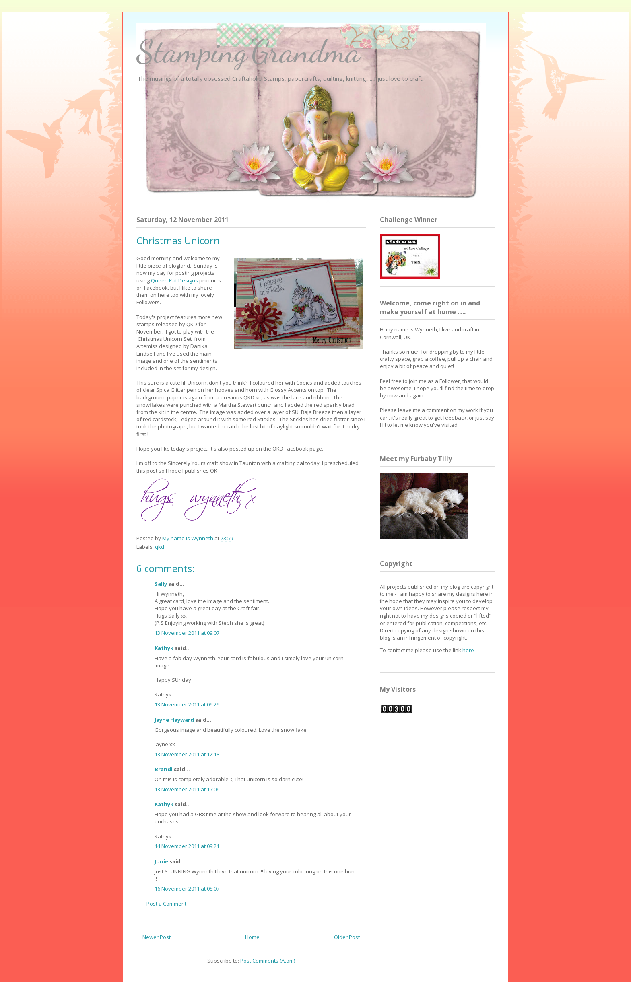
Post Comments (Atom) (267, 960)
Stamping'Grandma (248, 51)
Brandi (164, 769)
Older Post (347, 937)
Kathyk (164, 648)
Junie (161, 861)
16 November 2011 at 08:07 (187, 888)
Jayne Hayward (174, 719)
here (468, 650)
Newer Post (156, 937)
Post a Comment (166, 903)
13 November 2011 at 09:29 (187, 704)
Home (252, 937)
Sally (161, 583)
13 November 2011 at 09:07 (187, 632)
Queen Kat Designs (174, 280)
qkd (159, 546)
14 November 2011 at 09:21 (187, 846)
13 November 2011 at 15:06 (187, 789)
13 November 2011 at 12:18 (187, 754)
